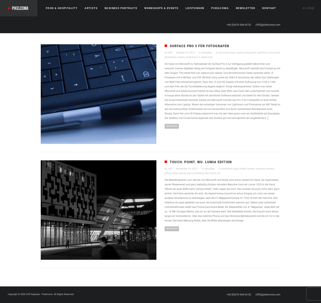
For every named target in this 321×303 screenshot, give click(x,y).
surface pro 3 (192, 57)
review (181, 57)
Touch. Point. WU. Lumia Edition (201, 162)
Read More (171, 126)
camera (250, 168)
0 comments (223, 52)
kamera (270, 168)
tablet (204, 57)
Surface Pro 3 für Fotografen (199, 46)
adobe (239, 52)
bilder (242, 168)
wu (218, 173)
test (210, 57)
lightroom (262, 52)
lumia (168, 173)
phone (182, 173)
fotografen (250, 52)
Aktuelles (207, 52)
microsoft (274, 52)
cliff (170, 52)
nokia (175, 173)
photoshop (171, 57)
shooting (199, 173)
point (190, 173)
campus (260, 168)
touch (213, 173)
